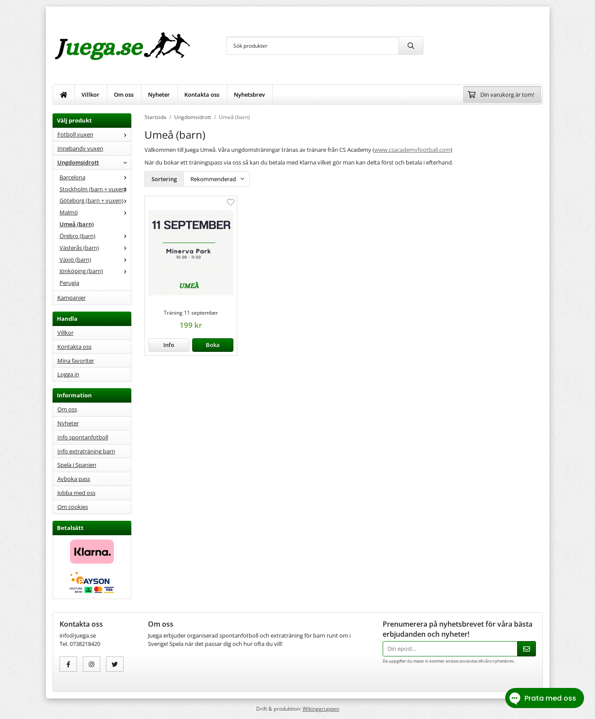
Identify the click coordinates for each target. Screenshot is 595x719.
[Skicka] (527, 648)
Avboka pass (73, 479)
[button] (212, 345)
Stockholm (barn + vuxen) (95, 189)
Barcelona (95, 177)
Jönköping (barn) (95, 271)
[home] (64, 94)
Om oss (124, 94)
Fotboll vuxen (94, 134)
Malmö (95, 212)
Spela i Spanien (76, 465)
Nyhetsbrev (249, 94)
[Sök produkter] (312, 45)
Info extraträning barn (86, 451)
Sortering (164, 179)
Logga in (68, 374)
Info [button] (168, 345)
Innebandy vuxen (80, 148)
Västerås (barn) (95, 248)
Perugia (69, 283)
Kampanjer (71, 298)
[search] (410, 45)
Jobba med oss (76, 493)
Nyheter (159, 94)
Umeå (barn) (77, 224)
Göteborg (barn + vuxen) (95, 200)
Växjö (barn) (95, 259)
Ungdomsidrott (94, 162)
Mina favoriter (75, 361)
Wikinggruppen (321, 708)
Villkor (90, 94)
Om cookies (72, 507)
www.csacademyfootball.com (412, 150)
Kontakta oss (201, 94)
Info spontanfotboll (82, 437)
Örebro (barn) (95, 236)
